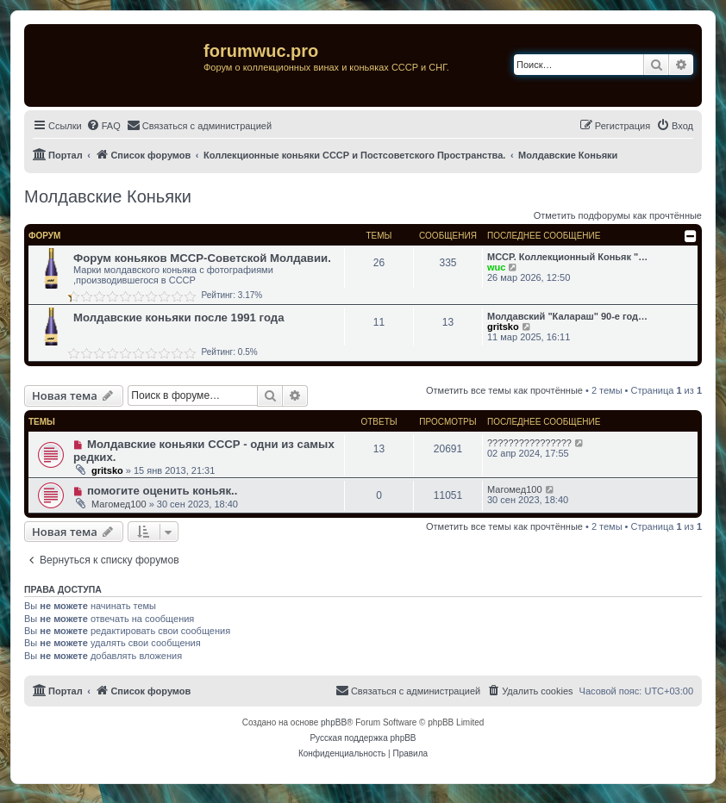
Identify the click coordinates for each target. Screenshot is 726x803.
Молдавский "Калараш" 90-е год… (567, 316)
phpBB (334, 722)
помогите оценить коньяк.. (162, 490)
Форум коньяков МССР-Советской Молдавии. (202, 258)
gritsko (503, 326)
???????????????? (529, 443)
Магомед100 (119, 504)
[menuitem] (103, 125)
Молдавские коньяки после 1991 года (179, 317)
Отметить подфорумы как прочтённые (618, 215)
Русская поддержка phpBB (363, 738)
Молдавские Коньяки (107, 196)
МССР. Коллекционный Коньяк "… (567, 257)
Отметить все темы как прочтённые (504, 390)
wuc (496, 267)
